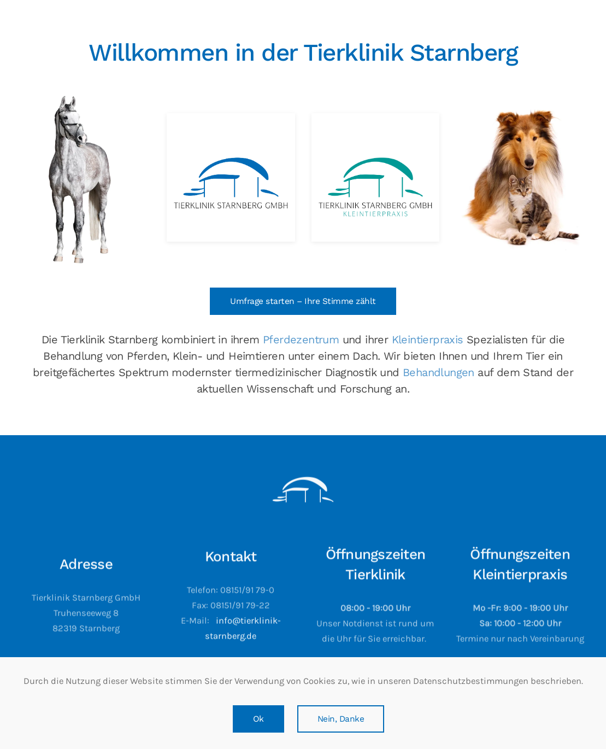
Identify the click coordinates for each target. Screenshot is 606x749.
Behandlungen (438, 372)
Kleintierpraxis (427, 339)
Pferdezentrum (301, 339)
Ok (258, 719)
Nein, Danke (340, 719)
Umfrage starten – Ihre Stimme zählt (303, 301)
